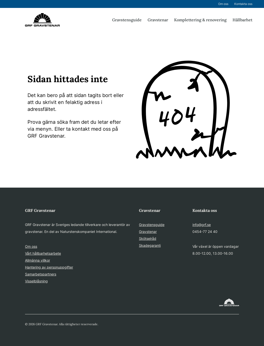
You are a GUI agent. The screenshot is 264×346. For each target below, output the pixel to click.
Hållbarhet (242, 19)
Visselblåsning (36, 281)
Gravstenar (158, 19)
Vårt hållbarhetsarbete (43, 253)
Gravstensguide (127, 19)
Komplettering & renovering (200, 19)
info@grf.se (201, 224)
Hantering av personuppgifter (49, 267)
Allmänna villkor (37, 260)
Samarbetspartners (40, 274)
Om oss (223, 4)
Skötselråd (147, 238)
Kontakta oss (243, 4)
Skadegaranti (150, 245)
